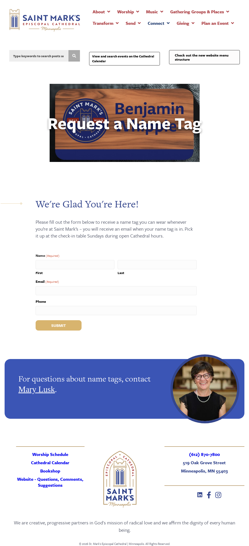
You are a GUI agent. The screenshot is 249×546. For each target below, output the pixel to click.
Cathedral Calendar (50, 462)
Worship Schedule (50, 454)
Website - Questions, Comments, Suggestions (50, 482)
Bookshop (50, 471)
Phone (41, 301)
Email (47, 281)
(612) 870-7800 (204, 454)
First (39, 272)
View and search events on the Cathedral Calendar (123, 58)
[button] (199, 495)
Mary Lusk (36, 389)
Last (121, 272)
